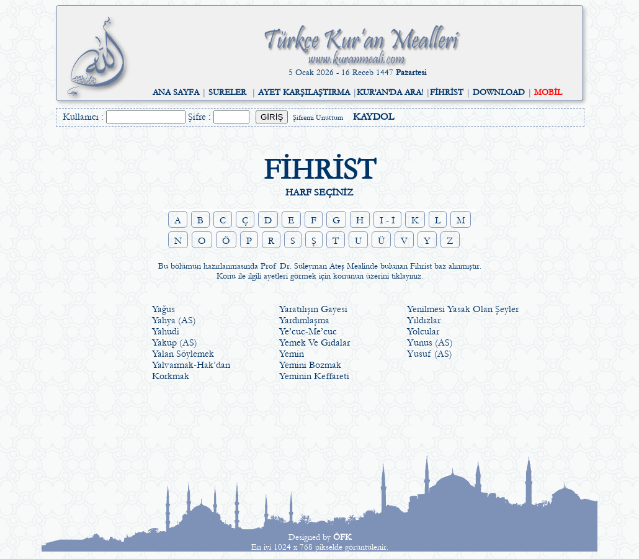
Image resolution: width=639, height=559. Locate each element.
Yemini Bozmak (310, 364)
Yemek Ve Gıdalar (314, 342)
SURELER (227, 92)
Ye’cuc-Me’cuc (308, 331)
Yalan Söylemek (183, 353)
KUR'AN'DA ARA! (390, 92)
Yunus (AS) (430, 342)
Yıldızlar (423, 320)
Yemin (291, 353)
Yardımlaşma (304, 320)
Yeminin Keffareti (314, 376)
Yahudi (165, 331)
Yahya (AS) (174, 320)
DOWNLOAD (499, 92)
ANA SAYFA (176, 92)
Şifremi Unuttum (318, 118)
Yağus (163, 309)
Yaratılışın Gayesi (313, 309)
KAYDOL (373, 116)
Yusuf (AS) (429, 353)
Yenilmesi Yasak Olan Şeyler (463, 309)
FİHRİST (446, 92)
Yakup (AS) (174, 342)
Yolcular (423, 331)
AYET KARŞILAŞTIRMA (304, 92)
